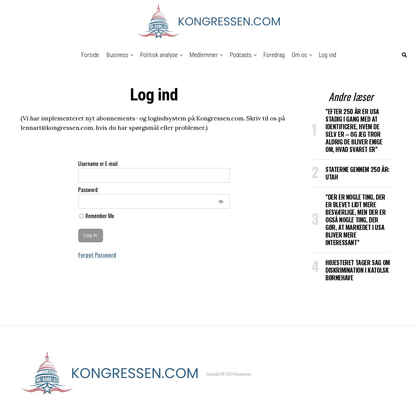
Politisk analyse (159, 55)
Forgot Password (97, 255)
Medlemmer (203, 55)
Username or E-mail (98, 163)
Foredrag (274, 55)
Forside (90, 55)
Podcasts (241, 55)
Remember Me (96, 216)
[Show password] (221, 201)
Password (88, 190)
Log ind (327, 55)
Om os (299, 55)
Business (117, 55)
